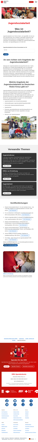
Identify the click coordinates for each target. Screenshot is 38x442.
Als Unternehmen (5, 436)
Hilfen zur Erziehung (8, 352)
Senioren (26, 438)
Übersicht (27, 434)
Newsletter (27, 440)
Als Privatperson (4, 434)
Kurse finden (15, 438)
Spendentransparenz (5, 438)
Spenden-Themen (16, 389)
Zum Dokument (13, 288)
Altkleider (26, 436)
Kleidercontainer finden (17, 440)
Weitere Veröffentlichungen (10, 323)
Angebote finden (16, 436)
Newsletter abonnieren (28, 389)
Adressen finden (16, 434)
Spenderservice (4, 440)
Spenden (6, 389)
